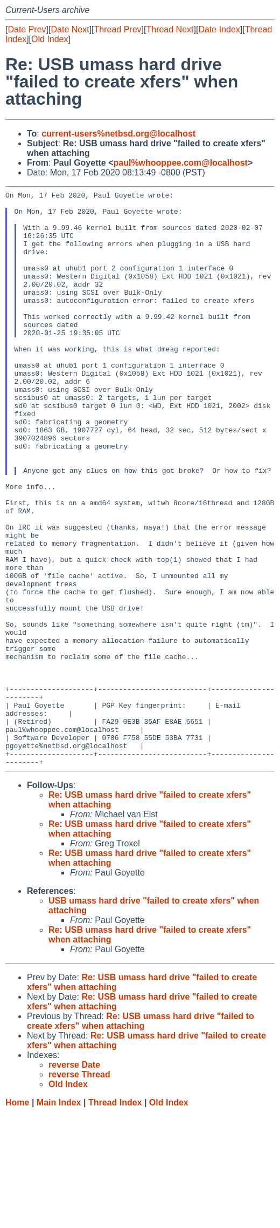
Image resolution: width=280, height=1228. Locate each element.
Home (17, 1217)
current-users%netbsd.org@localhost (118, 133)
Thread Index (115, 1217)
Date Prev (27, 29)
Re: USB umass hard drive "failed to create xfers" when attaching (140, 1136)
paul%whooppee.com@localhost (180, 162)
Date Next (70, 29)
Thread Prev (118, 29)
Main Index (59, 1217)
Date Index (219, 29)
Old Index (49, 39)
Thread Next (169, 29)
